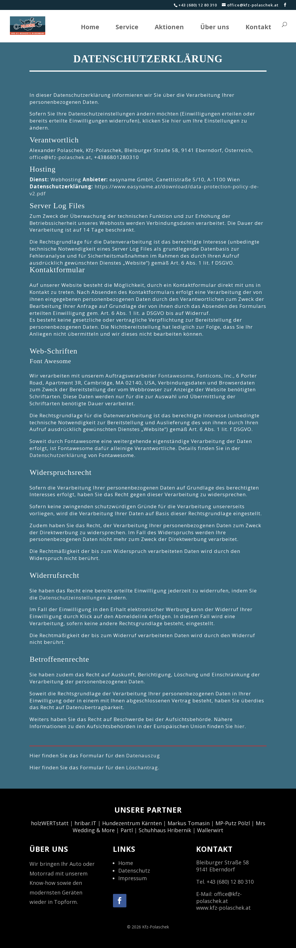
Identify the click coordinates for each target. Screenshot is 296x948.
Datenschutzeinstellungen (72, 597)
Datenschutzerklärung (58, 455)
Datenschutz (134, 870)
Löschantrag (142, 767)
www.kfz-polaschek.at (223, 907)
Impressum (132, 878)
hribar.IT (85, 823)
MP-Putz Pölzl (232, 823)
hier (176, 120)
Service (127, 27)
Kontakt (258, 27)
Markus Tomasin (189, 823)
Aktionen (169, 27)
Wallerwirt (210, 830)
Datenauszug (143, 755)
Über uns (214, 27)
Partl (127, 830)
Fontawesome (176, 375)
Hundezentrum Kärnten (132, 823)
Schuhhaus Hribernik (165, 830)
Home (90, 27)
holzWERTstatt (50, 823)
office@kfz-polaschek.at (60, 157)
